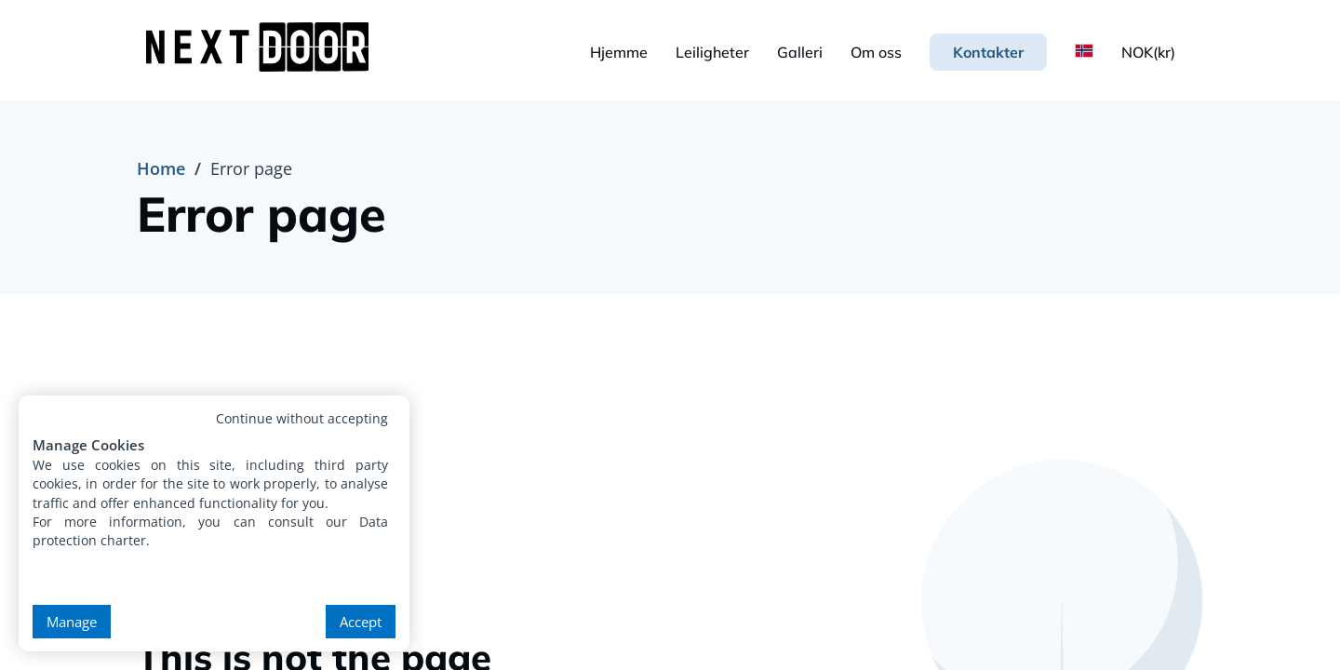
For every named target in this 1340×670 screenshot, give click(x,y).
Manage (72, 621)
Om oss (876, 52)
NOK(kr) (1148, 52)
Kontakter (988, 52)
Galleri (800, 52)
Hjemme (619, 52)
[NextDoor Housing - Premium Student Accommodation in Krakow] (262, 50)
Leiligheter (712, 52)
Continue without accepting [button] (302, 418)
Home (161, 168)
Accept (361, 621)
